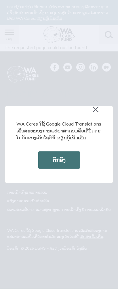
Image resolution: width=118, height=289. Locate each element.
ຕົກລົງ (59, 160)
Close (98, 112)
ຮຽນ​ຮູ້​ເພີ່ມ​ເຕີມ (71, 137)
